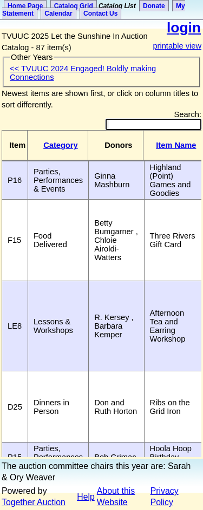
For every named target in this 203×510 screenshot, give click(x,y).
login (184, 27)
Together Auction (34, 502)
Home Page (25, 6)
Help (86, 496)
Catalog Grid (73, 6)
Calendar (58, 13)
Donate (154, 6)
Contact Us (100, 13)
